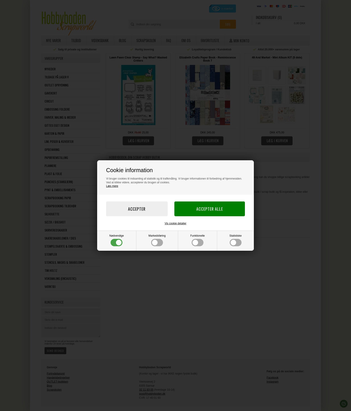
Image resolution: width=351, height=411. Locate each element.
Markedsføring (157, 240)
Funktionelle (197, 240)
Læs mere (112, 186)
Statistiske (235, 240)
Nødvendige (116, 240)
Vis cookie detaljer (175, 223)
